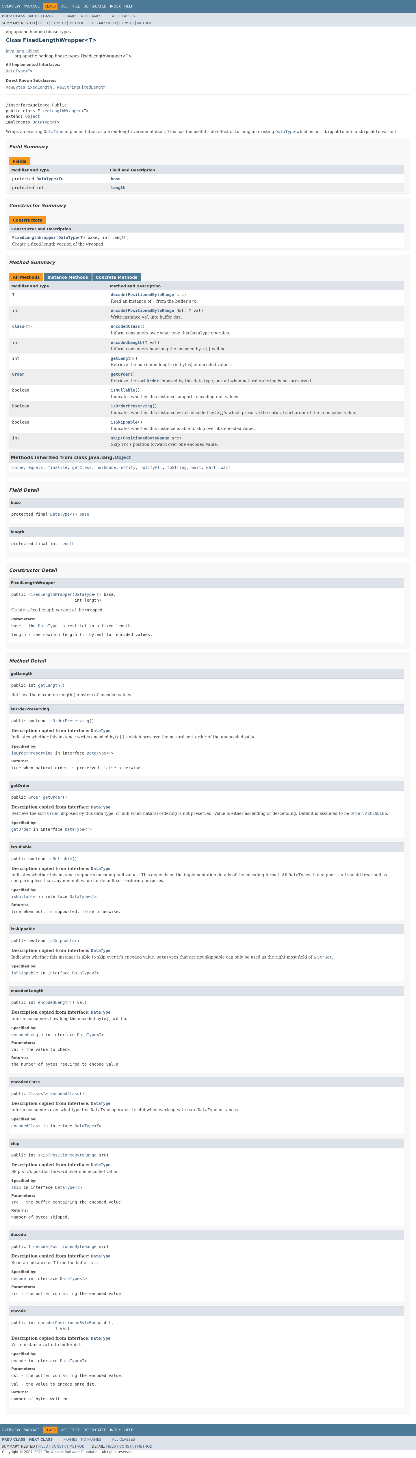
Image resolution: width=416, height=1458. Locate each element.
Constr (58, 23)
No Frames (91, 16)
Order (18, 374)
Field (43, 23)
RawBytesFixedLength (29, 87)
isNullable (123, 390)
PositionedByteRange (151, 294)
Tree (75, 6)
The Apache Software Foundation (72, 1452)
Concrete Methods (117, 277)
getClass (82, 467)
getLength (122, 358)
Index (115, 6)
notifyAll (151, 467)
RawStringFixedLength (81, 87)
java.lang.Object (22, 51)
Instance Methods (67, 277)
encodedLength (127, 342)
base (116, 179)
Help (128, 6)
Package (32, 6)
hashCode (106, 467)
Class (18, 326)
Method (77, 23)
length (118, 187)
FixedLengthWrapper (59, 110)
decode (118, 294)
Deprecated (95, 6)
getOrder (120, 374)
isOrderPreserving (131, 406)
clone (17, 467)
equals (35, 467)
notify (128, 467)
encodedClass (125, 326)
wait (196, 467)
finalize (57, 467)
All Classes (123, 16)
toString (177, 467)
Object (32, 116)
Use (64, 6)
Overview (11, 6)
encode (118, 310)
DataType (15, 71)
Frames (71, 16)
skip (116, 438)
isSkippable (124, 422)
